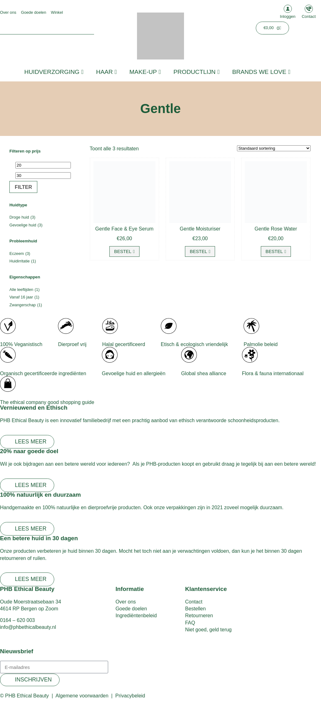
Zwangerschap (22, 305)
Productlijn (196, 72)
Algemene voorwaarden (81, 695)
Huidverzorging (54, 72)
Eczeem (16, 253)
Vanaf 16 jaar (21, 297)
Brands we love (261, 72)
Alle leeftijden (21, 289)
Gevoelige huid (22, 225)
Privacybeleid (130, 695)
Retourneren (199, 615)
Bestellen (195, 608)
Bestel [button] (122, 251)
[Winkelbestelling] (274, 148)
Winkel (57, 12)
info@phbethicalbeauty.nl (28, 627)
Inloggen (288, 16)
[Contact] (309, 9)
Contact (309, 16)
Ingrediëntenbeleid (136, 615)
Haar (106, 72)
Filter (23, 187)
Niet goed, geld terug (208, 629)
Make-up (145, 72)
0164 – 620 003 (17, 620)
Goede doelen (33, 12)
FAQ (190, 622)
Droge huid (19, 217)
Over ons (8, 12)
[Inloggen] (288, 9)
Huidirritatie (19, 261)
